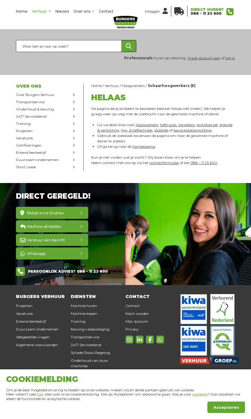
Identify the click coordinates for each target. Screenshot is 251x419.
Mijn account (137, 321)
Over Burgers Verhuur (35, 94)
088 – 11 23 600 (203, 162)
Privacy (132, 329)
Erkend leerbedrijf (31, 152)
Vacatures (24, 138)
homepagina (143, 146)
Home (21, 11)
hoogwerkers (147, 125)
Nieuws (62, 11)
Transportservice (30, 102)
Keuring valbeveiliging (90, 329)
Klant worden (137, 313)
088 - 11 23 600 (206, 13)
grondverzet (207, 125)
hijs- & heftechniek (137, 130)
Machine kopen (84, 313)
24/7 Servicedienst (31, 116)
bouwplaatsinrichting (193, 130)
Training (23, 123)
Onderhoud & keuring (35, 109)
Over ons (81, 11)
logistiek (161, 130)
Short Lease (26, 167)
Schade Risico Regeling (90, 352)
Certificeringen (29, 145)
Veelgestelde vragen (33, 337)
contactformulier (164, 162)
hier (40, 394)
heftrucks (168, 125)
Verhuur (39, 11)
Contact (106, 11)
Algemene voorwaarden (37, 345)
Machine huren (84, 305)
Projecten (24, 131)
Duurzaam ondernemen (37, 159)
